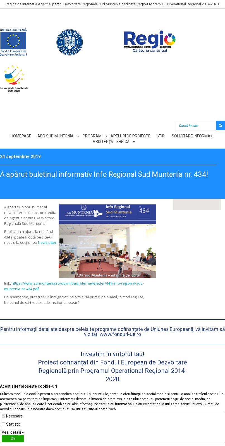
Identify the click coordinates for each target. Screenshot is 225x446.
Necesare (14, 416)
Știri (161, 136)
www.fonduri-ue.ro (120, 334)
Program (92, 136)
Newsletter (47, 242)
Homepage (20, 136)
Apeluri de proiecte (131, 136)
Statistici (13, 424)
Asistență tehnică (111, 141)
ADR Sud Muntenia (55, 136)
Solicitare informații (194, 136)
